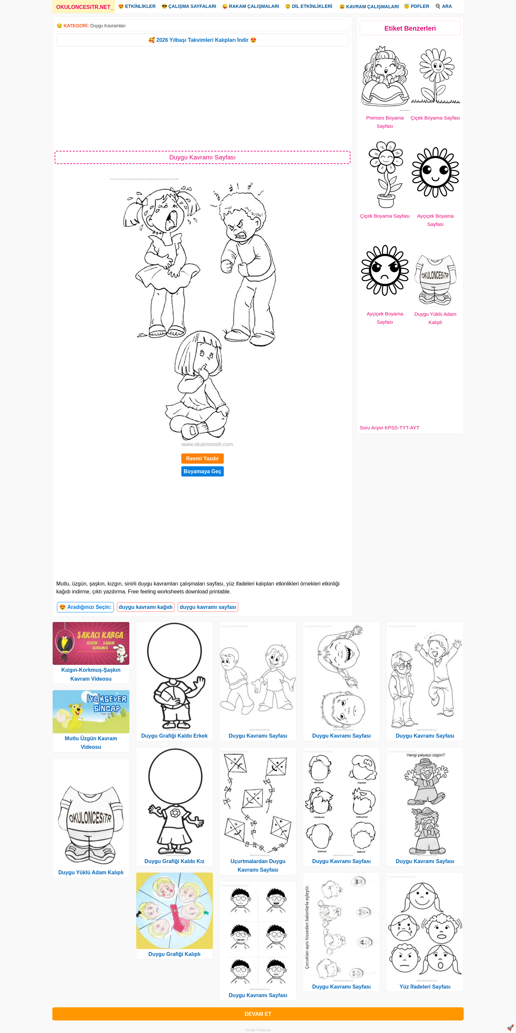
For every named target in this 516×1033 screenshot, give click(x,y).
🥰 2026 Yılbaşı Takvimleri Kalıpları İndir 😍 (202, 40)
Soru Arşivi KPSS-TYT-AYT (389, 427)
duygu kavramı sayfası (208, 607)
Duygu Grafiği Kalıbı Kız (174, 861)
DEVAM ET (258, 1014)
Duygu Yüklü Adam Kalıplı (90, 872)
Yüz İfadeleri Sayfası (425, 987)
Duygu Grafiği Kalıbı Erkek (174, 736)
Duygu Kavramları (107, 25)
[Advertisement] (202, 98)
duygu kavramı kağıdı (146, 607)
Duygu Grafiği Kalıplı (174, 954)
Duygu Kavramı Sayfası (258, 736)
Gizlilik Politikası (258, 1030)
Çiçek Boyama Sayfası (435, 118)
